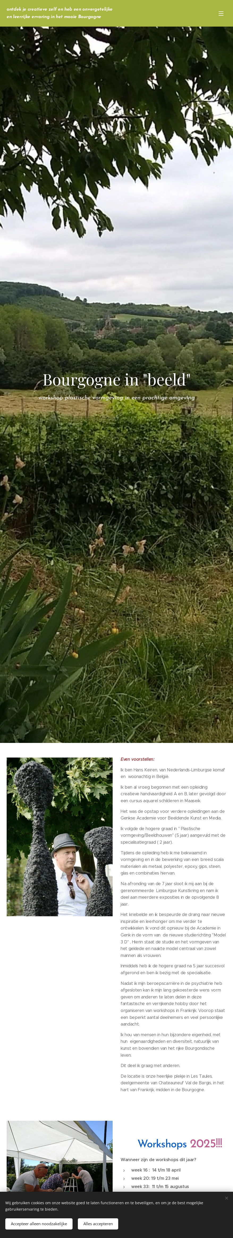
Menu (221, 13)
